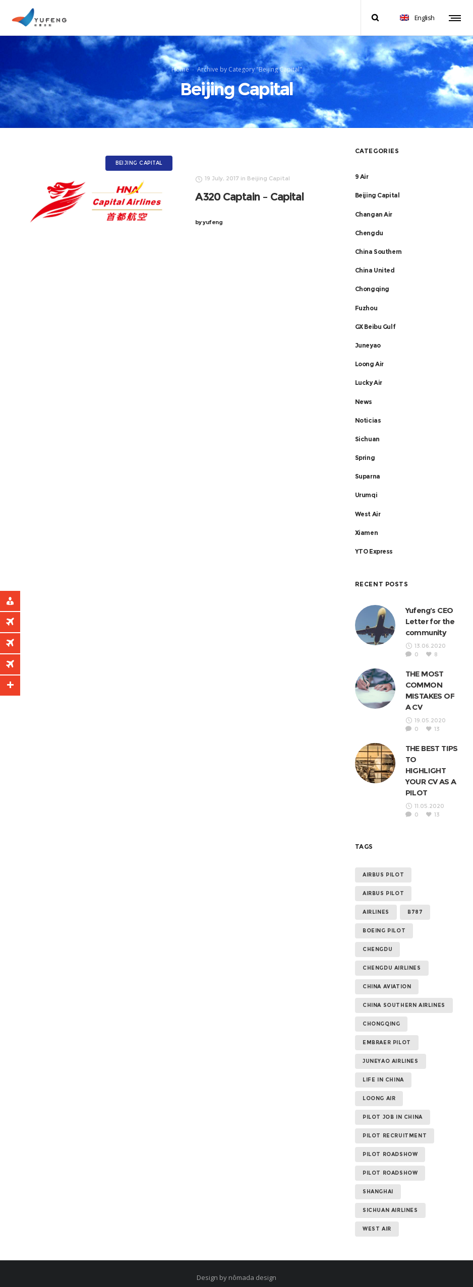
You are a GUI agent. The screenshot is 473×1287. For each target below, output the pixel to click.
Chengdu (369, 222)
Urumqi (366, 484)
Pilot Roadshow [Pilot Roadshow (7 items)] (390, 1143)
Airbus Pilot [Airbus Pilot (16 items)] (383, 864)
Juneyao (368, 334)
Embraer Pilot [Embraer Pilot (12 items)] (387, 1032)
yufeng (209, 211)
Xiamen (366, 522)
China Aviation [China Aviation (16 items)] (387, 976)
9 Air (362, 166)
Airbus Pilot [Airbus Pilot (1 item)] (383, 882)
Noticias (368, 409)
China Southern (378, 241)
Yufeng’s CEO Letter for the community (430, 611)
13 (437, 717)
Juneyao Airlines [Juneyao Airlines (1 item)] (391, 1050)
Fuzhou (366, 297)
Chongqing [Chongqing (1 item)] (381, 1013)
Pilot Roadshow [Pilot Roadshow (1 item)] (390, 1162)
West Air (368, 503)
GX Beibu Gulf (375, 316)
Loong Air (369, 353)
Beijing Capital (377, 184)
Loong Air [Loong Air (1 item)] (379, 1088)
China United (375, 259)
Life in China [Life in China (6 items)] (383, 1069)
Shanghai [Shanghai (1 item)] (378, 1181)
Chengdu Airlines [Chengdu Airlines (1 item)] (392, 957)
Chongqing (372, 278)
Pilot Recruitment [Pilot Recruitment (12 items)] (395, 1125)
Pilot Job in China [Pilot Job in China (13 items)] (393, 1106)
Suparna (367, 465)
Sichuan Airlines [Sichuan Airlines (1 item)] (390, 1199)
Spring (365, 447)
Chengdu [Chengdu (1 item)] (377, 938)
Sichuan (367, 428)
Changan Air (374, 203)
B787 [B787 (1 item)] (415, 901)
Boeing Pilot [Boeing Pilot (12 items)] (384, 920)
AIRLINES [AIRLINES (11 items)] (376, 901)
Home (180, 63)
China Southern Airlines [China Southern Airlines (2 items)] (404, 994)
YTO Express (374, 541)
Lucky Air (368, 372)
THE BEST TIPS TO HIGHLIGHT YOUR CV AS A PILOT (431, 760)
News (363, 390)
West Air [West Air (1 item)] (377, 1218)
